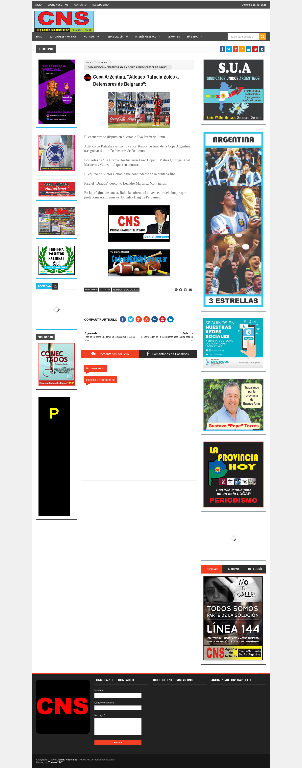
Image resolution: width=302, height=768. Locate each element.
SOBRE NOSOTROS (58, 5)
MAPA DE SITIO (100, 5)
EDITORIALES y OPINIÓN (63, 36)
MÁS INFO (193, 36)
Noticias (102, 63)
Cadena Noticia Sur (68, 759)
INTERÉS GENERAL (146, 36)
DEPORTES (173, 36)
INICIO (38, 5)
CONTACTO (80, 5)
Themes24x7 (55, 762)
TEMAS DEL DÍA (115, 36)
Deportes (91, 289)
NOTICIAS (89, 36)
